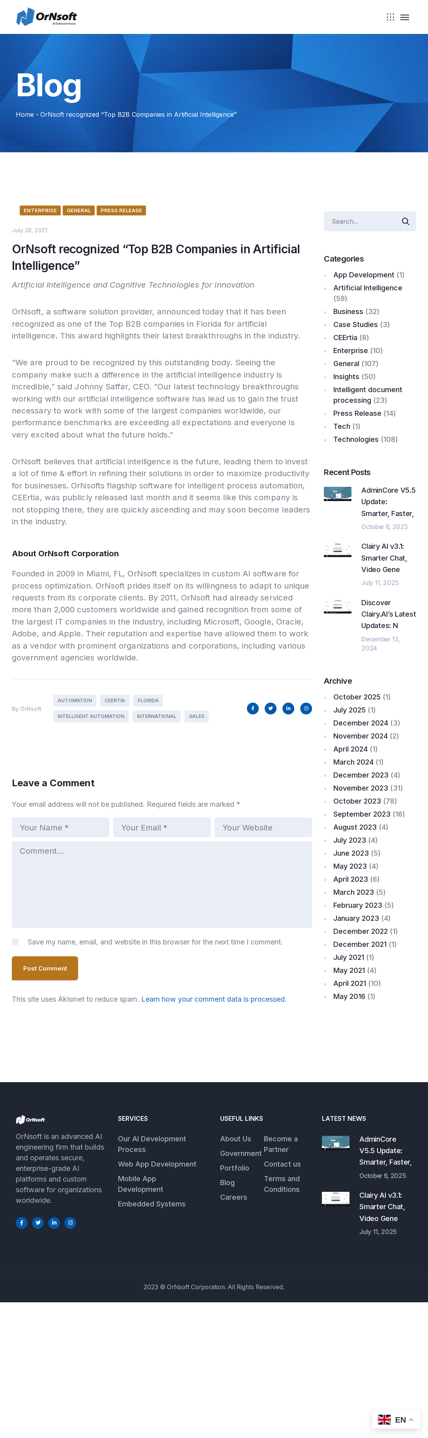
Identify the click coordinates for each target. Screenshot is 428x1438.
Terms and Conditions (282, 1319)
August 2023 (355, 827)
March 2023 (353, 892)
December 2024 (360, 723)
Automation (75, 855)
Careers (233, 1332)
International (156, 870)
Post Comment (45, 1122)
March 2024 (353, 762)
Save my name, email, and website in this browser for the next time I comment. (155, 1096)
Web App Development (157, 1299)
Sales (196, 870)
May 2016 (349, 996)
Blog (227, 1318)
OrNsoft (30, 862)
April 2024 (350, 749)
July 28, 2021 (29, 384)
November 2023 (360, 788)
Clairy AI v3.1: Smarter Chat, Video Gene (384, 558)
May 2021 (349, 970)
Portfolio (234, 1303)
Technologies (356, 439)
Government (241, 1289)
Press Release (121, 364)
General (79, 364)
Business (348, 311)
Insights (346, 376)
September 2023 (362, 814)
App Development (363, 275)
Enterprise (40, 364)
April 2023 (350, 879)
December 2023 (361, 775)
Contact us (282, 1299)
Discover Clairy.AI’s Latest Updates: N (388, 614)
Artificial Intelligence (367, 288)
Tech (341, 426)
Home (25, 114)
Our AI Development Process (152, 1279)
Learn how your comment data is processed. (214, 1153)
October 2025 (357, 697)
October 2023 (357, 801)
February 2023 (357, 905)
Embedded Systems (152, 1339)
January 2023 (356, 918)
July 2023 (349, 840)
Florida (148, 855)
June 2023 (351, 853)
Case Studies (355, 324)
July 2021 (348, 957)
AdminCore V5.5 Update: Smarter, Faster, (385, 1286)
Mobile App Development (140, 1319)
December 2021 (360, 944)
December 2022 (360, 931)
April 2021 (349, 983)
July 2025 (349, 710)
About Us (235, 1274)
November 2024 (360, 736)
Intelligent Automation (91, 870)
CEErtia (115, 855)
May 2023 (350, 866)
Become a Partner (281, 1279)
